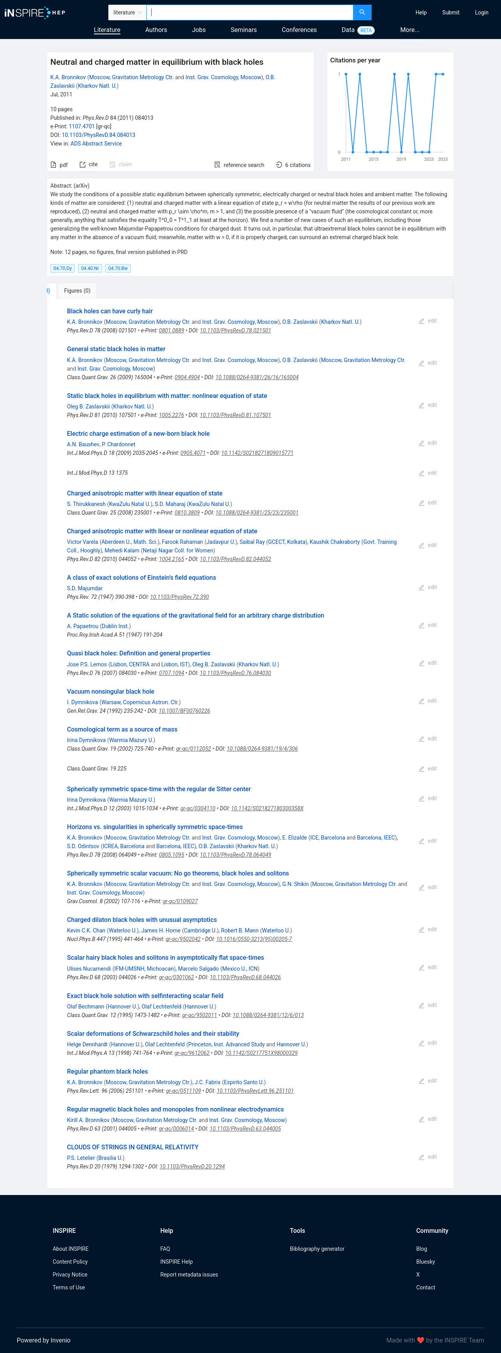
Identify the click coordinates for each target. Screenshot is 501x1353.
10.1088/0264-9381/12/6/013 (268, 1015)
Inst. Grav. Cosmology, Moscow (223, 77)
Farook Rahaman (182, 542)
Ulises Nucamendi (89, 969)
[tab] (72, 290)
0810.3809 (187, 513)
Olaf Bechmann (85, 1006)
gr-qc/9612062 (192, 1053)
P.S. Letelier (81, 1158)
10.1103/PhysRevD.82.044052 (235, 559)
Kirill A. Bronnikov (88, 1120)
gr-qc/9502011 (199, 1015)
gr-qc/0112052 (193, 749)
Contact (425, 1287)
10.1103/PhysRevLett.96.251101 (255, 1091)
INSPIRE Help (176, 1262)
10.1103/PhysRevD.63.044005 (245, 1129)
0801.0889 (171, 330)
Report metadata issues (189, 1274)
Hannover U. (122, 1006)
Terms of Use (69, 1287)
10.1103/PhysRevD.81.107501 (235, 415)
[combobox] (249, 12)
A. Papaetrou (82, 626)
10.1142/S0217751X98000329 (261, 1053)
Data (348, 30)
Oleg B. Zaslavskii (88, 406)
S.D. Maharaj (170, 504)
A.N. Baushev (83, 444)
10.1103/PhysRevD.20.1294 (192, 1166)
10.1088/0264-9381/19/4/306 (262, 749)
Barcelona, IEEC (376, 838)
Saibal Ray (252, 542)
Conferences (299, 30)
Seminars (244, 30)
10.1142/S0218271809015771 (257, 453)
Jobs (199, 30)
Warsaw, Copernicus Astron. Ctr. (140, 702)
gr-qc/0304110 (197, 808)
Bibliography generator (317, 1249)
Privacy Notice (70, 1274)
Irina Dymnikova (86, 740)
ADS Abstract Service (96, 143)
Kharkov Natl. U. (97, 86)
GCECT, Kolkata (286, 542)
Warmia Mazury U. (131, 740)
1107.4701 (82, 126)
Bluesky (425, 1262)
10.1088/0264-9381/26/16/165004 (256, 377)
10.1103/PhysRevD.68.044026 (245, 977)
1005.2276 (171, 415)
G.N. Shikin (295, 884)
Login (482, 12)
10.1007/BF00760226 (184, 711)
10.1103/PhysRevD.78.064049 (235, 855)
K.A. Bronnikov (68, 77)
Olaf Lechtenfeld (162, 1006)
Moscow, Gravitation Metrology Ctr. (131, 77)
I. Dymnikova (82, 702)
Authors (156, 30)
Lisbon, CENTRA (130, 664)
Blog (421, 1249)
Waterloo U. (123, 930)
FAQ (165, 1249)
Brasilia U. (111, 1158)
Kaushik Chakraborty (335, 542)
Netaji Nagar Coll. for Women (178, 550)
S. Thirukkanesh (86, 504)
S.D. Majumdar (84, 588)
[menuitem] (421, 12)
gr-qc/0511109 (183, 1091)
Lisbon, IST (174, 664)
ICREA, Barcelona (124, 846)
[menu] (437, 12)
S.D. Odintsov (83, 846)
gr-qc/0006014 (176, 1129)
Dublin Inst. (115, 626)
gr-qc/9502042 (183, 939)
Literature (107, 30)
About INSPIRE (70, 1249)
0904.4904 (187, 377)
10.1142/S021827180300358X (267, 808)
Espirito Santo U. (244, 1082)
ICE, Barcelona (327, 838)
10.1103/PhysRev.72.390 (179, 597)
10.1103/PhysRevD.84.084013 (99, 135)
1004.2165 (171, 559)
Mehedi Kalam (122, 550)
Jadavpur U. (220, 542)
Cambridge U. (200, 930)
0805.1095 (171, 855)
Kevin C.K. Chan (86, 930)
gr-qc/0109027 (180, 901)
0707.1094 (171, 673)
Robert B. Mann (240, 930)
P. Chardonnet (118, 444)
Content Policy (70, 1262)
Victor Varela (82, 542)
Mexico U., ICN (240, 969)
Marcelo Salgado (198, 969)
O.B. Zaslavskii (300, 322)
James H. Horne (160, 930)
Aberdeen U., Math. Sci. (129, 542)
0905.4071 (193, 453)
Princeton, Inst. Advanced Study (226, 1044)
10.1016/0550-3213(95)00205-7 (254, 939)
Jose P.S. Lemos (87, 664)
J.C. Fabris (208, 1082)
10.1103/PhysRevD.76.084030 (235, 673)
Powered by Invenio (44, 1340)
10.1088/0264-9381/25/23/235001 (256, 513)
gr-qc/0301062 (176, 977)
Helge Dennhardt (87, 1044)
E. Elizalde (294, 838)
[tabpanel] (250, 743)
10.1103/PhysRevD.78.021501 (235, 330)
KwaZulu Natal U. (130, 504)
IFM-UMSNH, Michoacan (143, 969)
